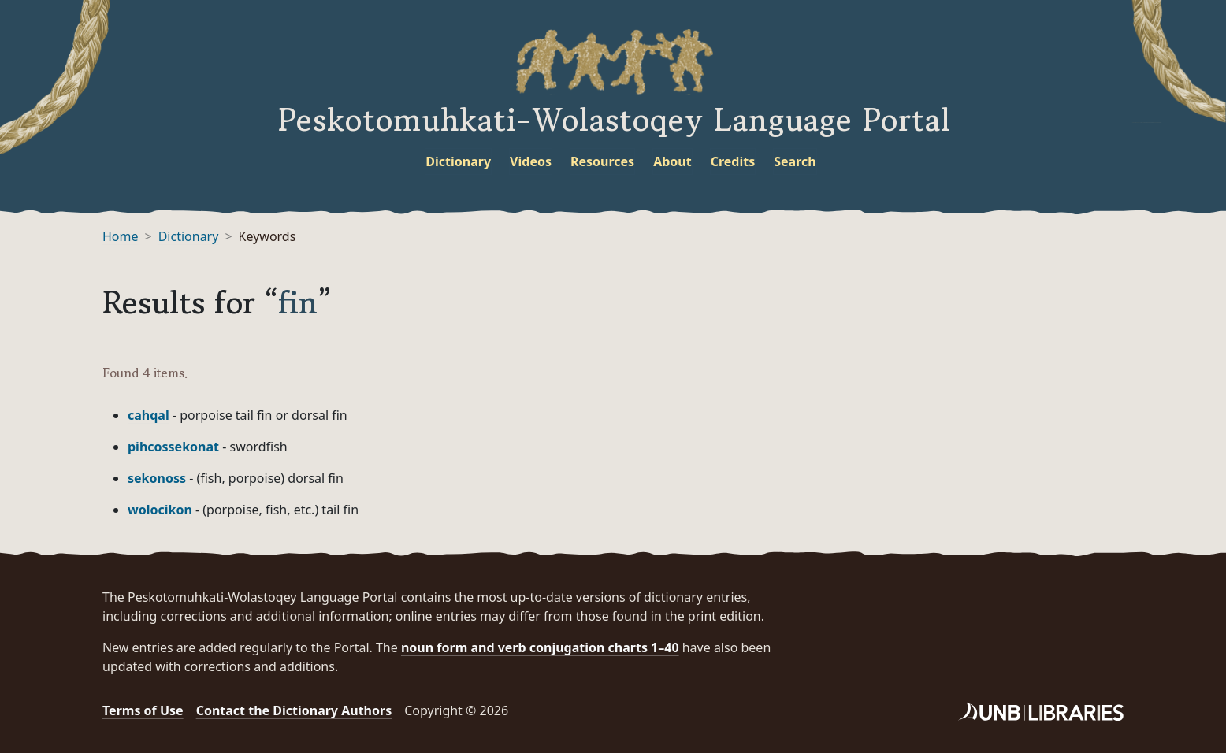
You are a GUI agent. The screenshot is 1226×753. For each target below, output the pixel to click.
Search (794, 161)
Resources (602, 161)
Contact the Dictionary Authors (294, 710)
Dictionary (458, 161)
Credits (733, 161)
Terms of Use (143, 710)
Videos (531, 161)
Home (120, 236)
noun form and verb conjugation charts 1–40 (540, 647)
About (672, 161)
